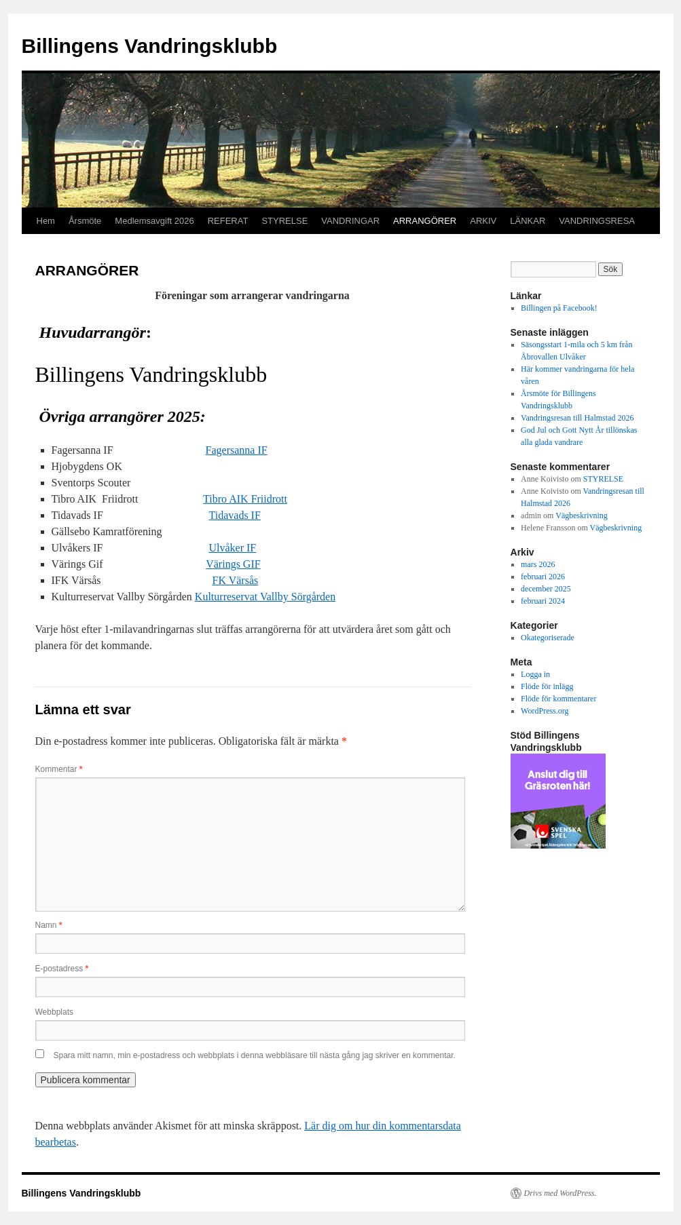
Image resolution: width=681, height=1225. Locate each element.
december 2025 (546, 589)
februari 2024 (543, 601)
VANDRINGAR (350, 221)
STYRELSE (284, 221)
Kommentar (59, 769)
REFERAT (228, 221)
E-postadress (62, 968)
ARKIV (483, 221)
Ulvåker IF (232, 547)
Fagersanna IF (237, 450)
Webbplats (54, 1012)
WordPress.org (544, 711)
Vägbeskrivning (581, 515)
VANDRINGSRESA (597, 221)
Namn (48, 925)
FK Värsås (236, 580)
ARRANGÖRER (424, 221)
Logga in (535, 674)
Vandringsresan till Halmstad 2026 (577, 418)
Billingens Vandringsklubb (150, 46)
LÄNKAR (527, 221)
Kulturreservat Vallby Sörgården (265, 596)
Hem (46, 221)
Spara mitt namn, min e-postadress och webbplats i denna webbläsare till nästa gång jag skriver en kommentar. (255, 1055)
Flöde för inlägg (547, 686)
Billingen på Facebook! (559, 308)
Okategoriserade (547, 637)
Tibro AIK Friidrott (245, 499)
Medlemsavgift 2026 (154, 221)
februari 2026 (543, 576)
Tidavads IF (235, 515)
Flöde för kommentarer (558, 698)
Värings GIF (233, 564)
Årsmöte (85, 221)
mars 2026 (538, 564)
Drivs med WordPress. (560, 1193)
